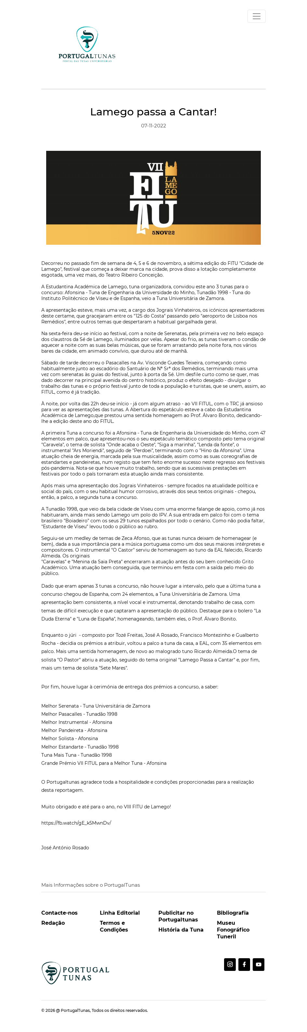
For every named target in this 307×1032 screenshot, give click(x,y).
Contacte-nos (59, 913)
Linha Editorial (120, 913)
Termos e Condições (114, 926)
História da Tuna (181, 930)
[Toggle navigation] (256, 16)
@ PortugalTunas (73, 1010)
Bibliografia (233, 913)
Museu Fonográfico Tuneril (233, 930)
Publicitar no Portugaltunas (178, 916)
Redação (53, 923)
